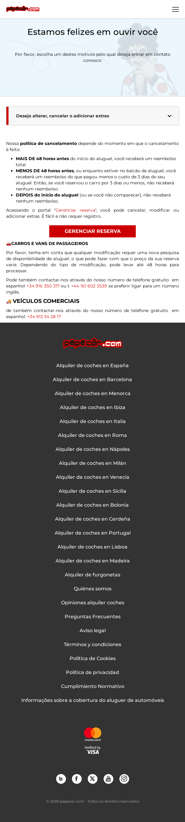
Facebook (76, 778)
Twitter (92, 778)
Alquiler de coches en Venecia (92, 477)
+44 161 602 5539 (88, 286)
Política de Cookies (93, 658)
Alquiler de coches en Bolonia (92, 505)
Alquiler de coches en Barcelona (92, 379)
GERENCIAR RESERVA (93, 231)
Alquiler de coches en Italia (93, 421)
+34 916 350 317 (44, 286)
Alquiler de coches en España (92, 366)
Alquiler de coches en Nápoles (93, 449)
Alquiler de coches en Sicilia (92, 491)
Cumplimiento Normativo (92, 686)
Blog (60, 778)
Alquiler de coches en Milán (92, 463)
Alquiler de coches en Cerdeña (92, 519)
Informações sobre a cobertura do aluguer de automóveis (92, 700)
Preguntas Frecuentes (93, 617)
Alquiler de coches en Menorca (93, 393)
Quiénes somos (92, 589)
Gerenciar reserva (75, 210)
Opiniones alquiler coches (92, 603)
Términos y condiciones (92, 645)
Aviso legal (93, 631)
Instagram (123, 778)
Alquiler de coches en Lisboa (92, 547)
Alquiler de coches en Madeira (93, 561)
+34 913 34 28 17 (44, 316)
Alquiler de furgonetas (92, 575)
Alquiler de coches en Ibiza (92, 407)
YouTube (108, 778)
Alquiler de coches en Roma (92, 435)
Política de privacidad (92, 672)
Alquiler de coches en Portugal (93, 533)
